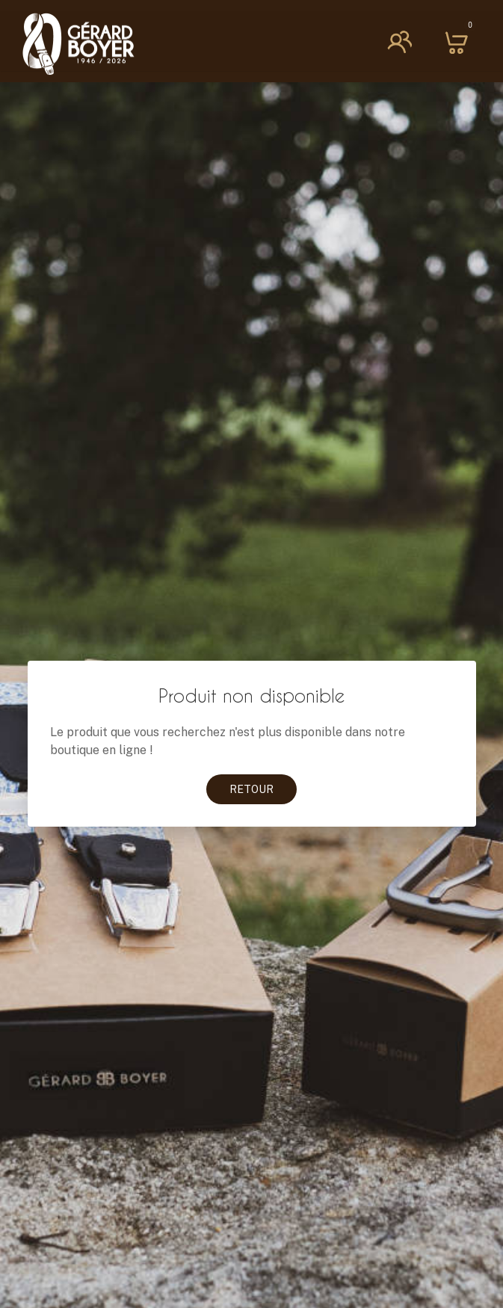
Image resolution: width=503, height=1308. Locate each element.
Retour (251, 789)
